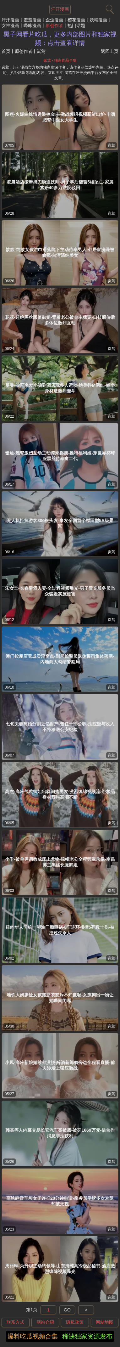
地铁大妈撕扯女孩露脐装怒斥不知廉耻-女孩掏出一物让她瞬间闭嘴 (60, 997)
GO (67, 1309)
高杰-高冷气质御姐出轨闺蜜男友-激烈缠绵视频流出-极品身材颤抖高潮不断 (60, 794)
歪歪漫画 (54, 19)
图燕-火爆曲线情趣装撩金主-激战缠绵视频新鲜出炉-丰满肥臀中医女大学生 (60, 117)
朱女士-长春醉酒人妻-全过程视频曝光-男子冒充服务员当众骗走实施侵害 (60, 591)
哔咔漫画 (32, 25)
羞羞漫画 (32, 19)
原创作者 (54, 25)
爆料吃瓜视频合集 (33, 1336)
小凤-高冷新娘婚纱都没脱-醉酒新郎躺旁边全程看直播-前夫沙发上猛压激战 (60, 1065)
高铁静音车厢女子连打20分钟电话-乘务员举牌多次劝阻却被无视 (60, 1201)
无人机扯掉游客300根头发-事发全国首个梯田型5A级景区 (60, 523)
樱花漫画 (76, 19)
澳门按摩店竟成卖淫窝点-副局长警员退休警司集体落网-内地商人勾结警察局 (60, 659)
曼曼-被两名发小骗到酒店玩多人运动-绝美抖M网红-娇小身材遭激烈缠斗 (60, 388)
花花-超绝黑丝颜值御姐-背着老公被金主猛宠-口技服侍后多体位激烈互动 (60, 320)
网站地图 (104, 1322)
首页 (6, 51)
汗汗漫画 (10, 19)
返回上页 (109, 51)
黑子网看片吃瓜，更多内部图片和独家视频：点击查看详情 (60, 38)
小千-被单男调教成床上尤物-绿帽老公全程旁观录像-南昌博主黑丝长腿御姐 (60, 862)
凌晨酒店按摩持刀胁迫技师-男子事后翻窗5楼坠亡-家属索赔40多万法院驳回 (60, 184)
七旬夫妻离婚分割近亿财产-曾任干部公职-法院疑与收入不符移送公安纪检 (60, 726)
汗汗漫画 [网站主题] (60, 9)
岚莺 (111, 145)
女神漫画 (10, 25)
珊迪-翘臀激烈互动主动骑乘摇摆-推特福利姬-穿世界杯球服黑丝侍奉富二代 (60, 455)
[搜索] (109, 8)
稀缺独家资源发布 (87, 1336)
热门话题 (76, 25)
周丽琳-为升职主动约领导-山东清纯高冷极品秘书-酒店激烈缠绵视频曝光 (60, 1268)
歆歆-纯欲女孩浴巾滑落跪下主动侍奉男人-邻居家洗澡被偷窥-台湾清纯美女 (60, 252)
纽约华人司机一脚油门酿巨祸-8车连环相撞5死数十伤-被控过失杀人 (60, 930)
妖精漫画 (98, 19)
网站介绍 (45, 1322)
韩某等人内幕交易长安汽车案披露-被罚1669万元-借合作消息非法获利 (60, 1133)
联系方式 (15, 1322)
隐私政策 (75, 1322)
